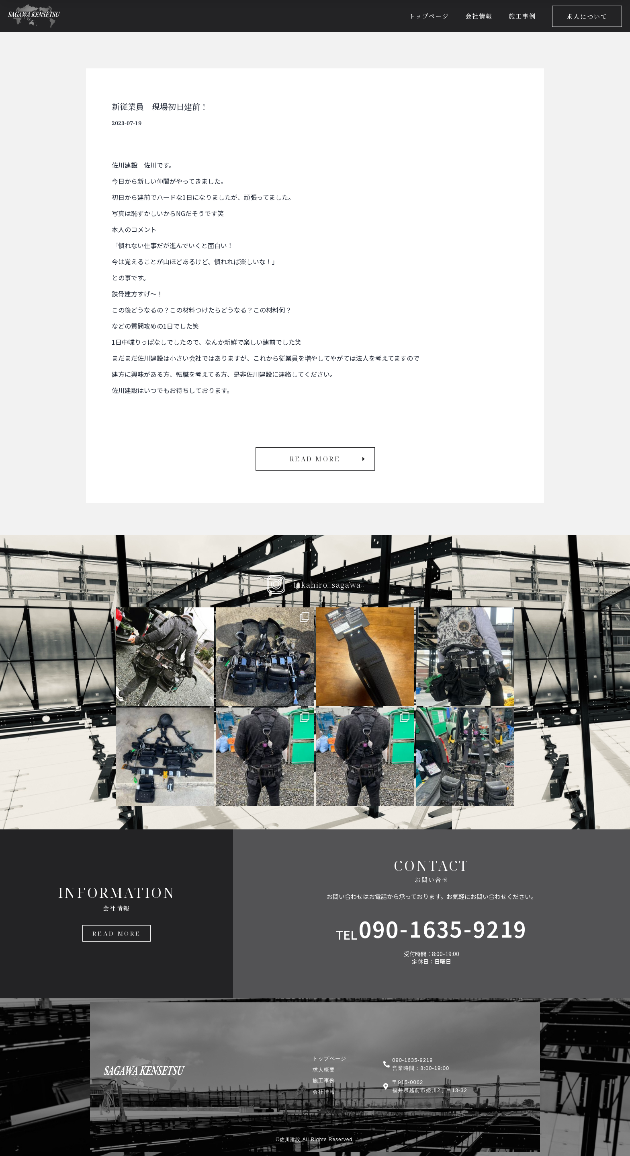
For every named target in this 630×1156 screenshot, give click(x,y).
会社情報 (479, 16)
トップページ (429, 16)
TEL (346, 934)
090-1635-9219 (443, 928)
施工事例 (522, 16)
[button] (587, 16)
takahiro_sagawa (327, 584)
